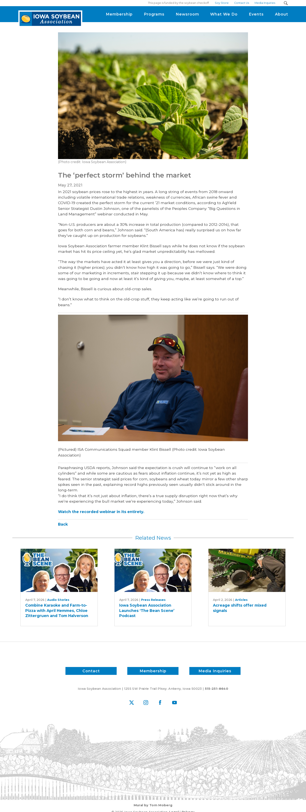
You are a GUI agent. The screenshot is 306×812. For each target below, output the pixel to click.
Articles (241, 600)
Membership (153, 670)
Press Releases (153, 600)
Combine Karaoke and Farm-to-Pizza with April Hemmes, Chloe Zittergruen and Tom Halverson (56, 610)
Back (63, 524)
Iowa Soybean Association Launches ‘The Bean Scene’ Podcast (146, 610)
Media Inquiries (214, 670)
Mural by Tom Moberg (153, 805)
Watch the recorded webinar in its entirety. (101, 511)
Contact (91, 670)
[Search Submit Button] (286, 3)
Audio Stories (58, 600)
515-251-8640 (216, 689)
